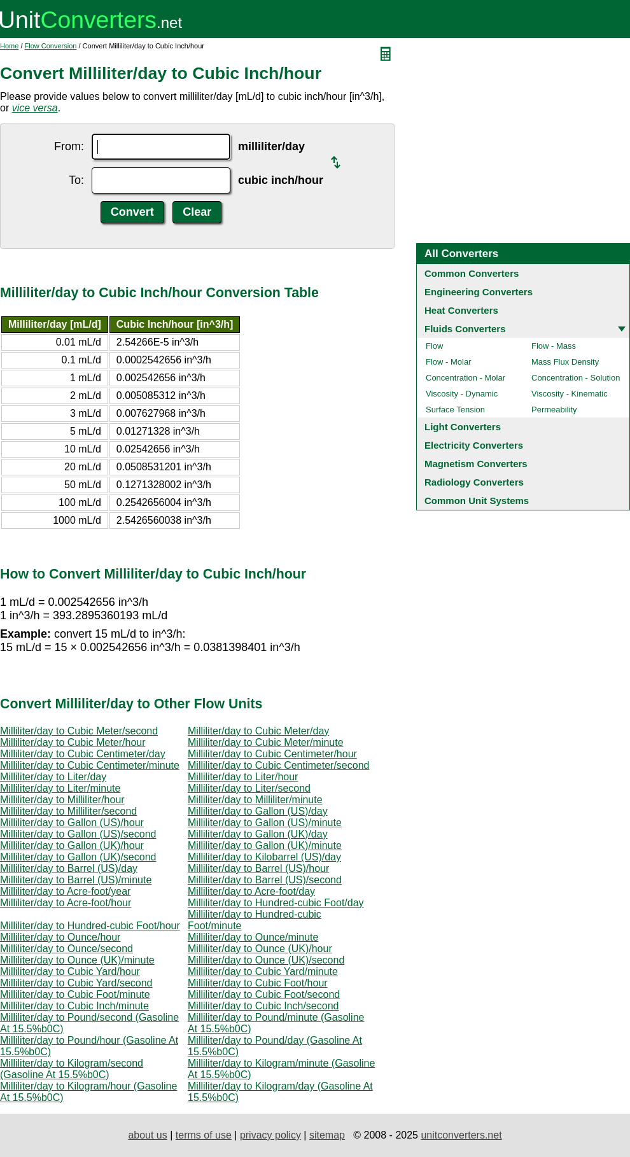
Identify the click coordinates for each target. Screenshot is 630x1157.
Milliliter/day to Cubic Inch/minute (74, 1005)
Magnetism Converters (476, 463)
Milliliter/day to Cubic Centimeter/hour (272, 753)
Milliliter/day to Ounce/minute (253, 937)
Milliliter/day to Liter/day (53, 776)
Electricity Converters (473, 445)
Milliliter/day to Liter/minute (60, 788)
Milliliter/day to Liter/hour (243, 776)
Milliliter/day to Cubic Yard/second (76, 983)
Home (9, 46)
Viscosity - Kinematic (569, 393)
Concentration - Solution (575, 377)
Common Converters (471, 273)
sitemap (327, 1135)
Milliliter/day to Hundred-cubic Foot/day (276, 902)
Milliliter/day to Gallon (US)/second (78, 834)
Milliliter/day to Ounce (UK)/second (266, 960)
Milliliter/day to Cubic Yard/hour (70, 971)
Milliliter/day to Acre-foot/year (65, 891)
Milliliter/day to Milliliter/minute (255, 799)
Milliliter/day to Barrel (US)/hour (258, 868)
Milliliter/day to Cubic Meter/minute (266, 742)
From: (69, 146)
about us (147, 1135)
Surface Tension (455, 409)
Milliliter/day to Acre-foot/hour (65, 902)
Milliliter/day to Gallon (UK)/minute (265, 845)
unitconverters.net (461, 1135)
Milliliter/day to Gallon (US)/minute (265, 822)
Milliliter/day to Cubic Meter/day (258, 731)
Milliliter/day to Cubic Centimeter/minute (89, 765)
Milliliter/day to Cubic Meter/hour (73, 742)
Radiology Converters (474, 482)
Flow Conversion (51, 46)
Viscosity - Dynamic (462, 393)
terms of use (204, 1135)
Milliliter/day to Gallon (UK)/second (78, 857)
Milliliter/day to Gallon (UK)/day (258, 834)
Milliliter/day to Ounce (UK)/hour (260, 948)
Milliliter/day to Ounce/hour (60, 937)
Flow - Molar (449, 362)
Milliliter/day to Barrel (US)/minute (75, 879)
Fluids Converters (465, 328)
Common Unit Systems (476, 500)
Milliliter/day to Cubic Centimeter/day (82, 753)
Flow (434, 346)
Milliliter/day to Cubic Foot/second (264, 994)
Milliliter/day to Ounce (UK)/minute (77, 960)
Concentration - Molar (465, 377)
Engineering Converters (478, 291)
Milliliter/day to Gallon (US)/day (258, 811)
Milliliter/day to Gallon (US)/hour (72, 822)
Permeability (554, 409)
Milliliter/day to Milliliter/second (68, 811)
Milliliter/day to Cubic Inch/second (263, 1005)
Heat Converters (461, 310)
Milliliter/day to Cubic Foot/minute (75, 994)
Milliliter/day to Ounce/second (66, 948)
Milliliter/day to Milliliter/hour (62, 799)
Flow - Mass (553, 346)
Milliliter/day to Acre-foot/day (251, 891)
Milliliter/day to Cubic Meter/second (79, 731)
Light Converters (462, 426)
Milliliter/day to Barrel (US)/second (265, 879)
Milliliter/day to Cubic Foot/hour (258, 983)
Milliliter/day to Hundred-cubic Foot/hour (90, 925)
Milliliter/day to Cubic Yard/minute (263, 971)
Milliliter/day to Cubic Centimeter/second (278, 765)
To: (76, 180)
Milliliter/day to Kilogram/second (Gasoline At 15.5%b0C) (71, 1069)
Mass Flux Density (565, 362)
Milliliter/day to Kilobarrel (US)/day (264, 857)
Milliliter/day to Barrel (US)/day (68, 868)
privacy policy (270, 1135)
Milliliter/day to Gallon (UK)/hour (72, 845)
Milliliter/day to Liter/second (249, 788)
